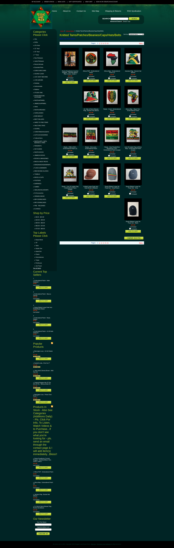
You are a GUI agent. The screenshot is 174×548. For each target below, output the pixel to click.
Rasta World (39, 239)
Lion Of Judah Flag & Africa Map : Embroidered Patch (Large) (133, 148)
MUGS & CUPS (39, 177)
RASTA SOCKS (39, 152)
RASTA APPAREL (39, 100)
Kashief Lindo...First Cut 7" (42, 363)
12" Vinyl (36, 48)
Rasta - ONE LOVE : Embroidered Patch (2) (70, 147)
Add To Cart (43, 287)
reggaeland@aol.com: (43, 527)
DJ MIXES (37, 208)
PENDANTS (38, 146)
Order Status (49, 1)
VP (36, 242)
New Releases (38, 58)
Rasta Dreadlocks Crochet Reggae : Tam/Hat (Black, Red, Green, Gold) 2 (42, 460)
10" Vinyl (36, 51)
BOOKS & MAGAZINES (41, 158)
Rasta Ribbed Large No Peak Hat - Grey (133, 187)
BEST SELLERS (39, 119)
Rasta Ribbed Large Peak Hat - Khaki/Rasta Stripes (43, 308)
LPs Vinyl (37, 45)
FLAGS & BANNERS (40, 168)
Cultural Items (38, 138)
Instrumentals (38, 86)
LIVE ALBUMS (38, 80)
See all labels (37, 268)
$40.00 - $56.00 (40, 223)
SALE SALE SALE (39, 125)
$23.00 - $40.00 (40, 220)
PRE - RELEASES (39, 205)
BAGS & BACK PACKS (41, 161)
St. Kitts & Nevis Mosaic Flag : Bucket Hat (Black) (42, 507)
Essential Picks (38, 67)
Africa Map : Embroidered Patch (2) (112, 71)
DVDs (36, 42)
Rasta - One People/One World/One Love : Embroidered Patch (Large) (112, 148)
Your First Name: (42, 522)
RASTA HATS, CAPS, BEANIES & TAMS (40, 142)
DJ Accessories (38, 193)
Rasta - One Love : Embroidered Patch (91, 147)
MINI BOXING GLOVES (41, 171)
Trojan (37, 260)
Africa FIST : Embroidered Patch (43, 472)
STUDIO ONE (38, 92)
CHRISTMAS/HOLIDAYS (41, 132)
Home (62, 31)
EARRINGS (37, 183)
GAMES (36, 186)
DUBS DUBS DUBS (40, 70)
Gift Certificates (75, 1)
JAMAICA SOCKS (39, 155)
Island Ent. (39, 251)
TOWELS (37, 174)
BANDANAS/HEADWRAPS (42, 164)
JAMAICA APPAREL (40, 103)
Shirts (36, 106)
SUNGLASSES (38, 113)
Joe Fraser (39, 266)
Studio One (39, 248)
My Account (36, 1)
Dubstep (36, 83)
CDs (35, 39)
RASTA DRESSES (39, 109)
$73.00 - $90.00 (40, 228)
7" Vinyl (36, 55)
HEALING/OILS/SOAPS (41, 190)
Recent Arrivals (38, 64)
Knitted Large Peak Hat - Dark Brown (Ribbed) (91, 187)
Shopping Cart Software (104, 544)
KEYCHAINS (38, 149)
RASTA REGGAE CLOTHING (39, 96)
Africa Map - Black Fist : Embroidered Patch (133, 109)
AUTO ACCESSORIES (41, 135)
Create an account (111, 1)
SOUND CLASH (39, 73)
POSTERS (37, 180)
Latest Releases (39, 61)
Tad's (37, 245)
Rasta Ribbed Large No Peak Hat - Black (133, 222)
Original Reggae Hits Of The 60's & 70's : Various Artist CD (42, 383)
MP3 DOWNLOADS (40, 202)
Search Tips (126, 21)
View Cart (88, 1)
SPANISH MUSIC (39, 196)
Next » (141, 43)
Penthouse (39, 263)
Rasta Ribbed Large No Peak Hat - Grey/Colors (112, 187)
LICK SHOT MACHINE (41, 77)
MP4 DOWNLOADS (40, 199)
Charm (38, 254)
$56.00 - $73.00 (40, 225)
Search (106, 19)
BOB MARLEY (38, 116)
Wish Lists (61, 1)
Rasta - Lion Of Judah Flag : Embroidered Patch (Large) (70, 188)
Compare (71, 80)
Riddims (36, 89)
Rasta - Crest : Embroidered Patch (112, 109)
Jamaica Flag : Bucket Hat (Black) (133, 71)
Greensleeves (40, 257)
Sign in (98, 1)
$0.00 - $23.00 (40, 217)
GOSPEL (37, 128)
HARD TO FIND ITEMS (41, 122)
